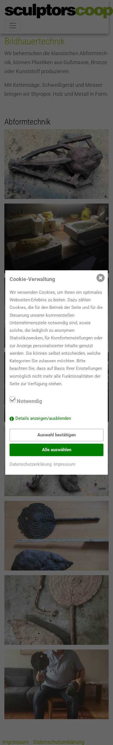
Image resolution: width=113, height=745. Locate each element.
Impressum (64, 464)
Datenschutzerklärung (31, 464)
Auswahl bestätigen (56, 435)
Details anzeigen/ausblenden (43, 418)
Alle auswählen (56, 449)
